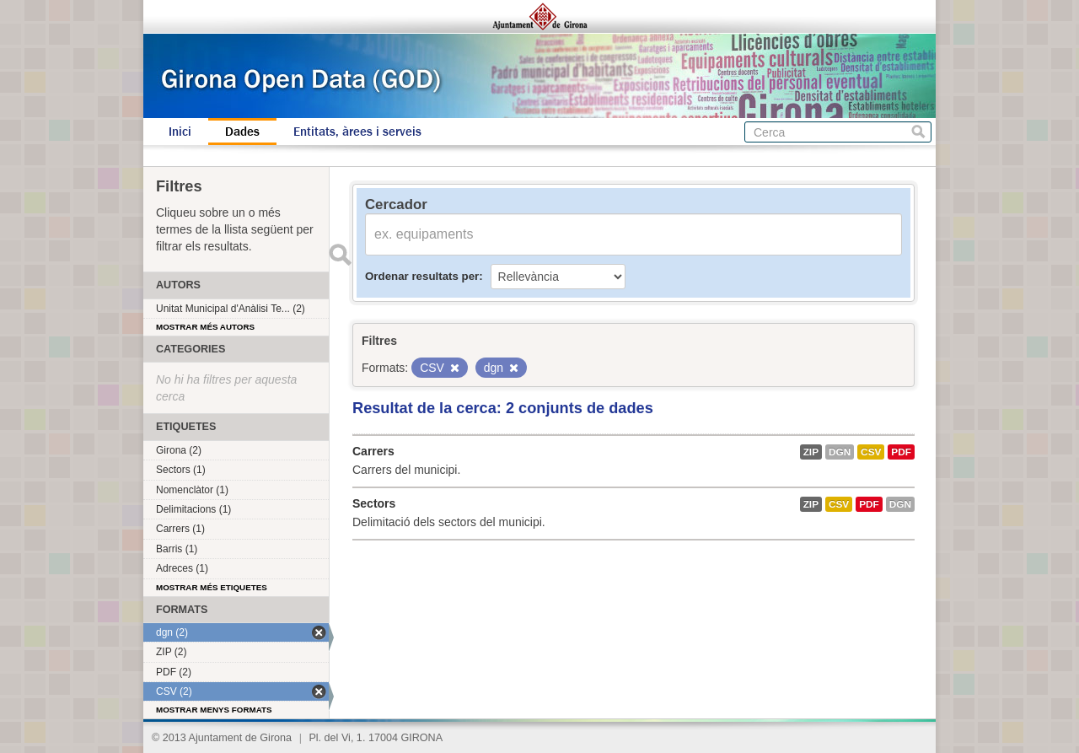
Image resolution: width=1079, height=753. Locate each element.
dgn (840, 452)
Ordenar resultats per (422, 276)
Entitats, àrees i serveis (357, 131)
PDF (901, 452)
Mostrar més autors (205, 326)
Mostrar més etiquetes (211, 587)
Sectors (373, 503)
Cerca (918, 132)
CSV (871, 452)
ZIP (811, 452)
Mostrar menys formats (214, 709)
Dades (242, 131)
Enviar (339, 254)
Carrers (373, 451)
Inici (180, 131)
